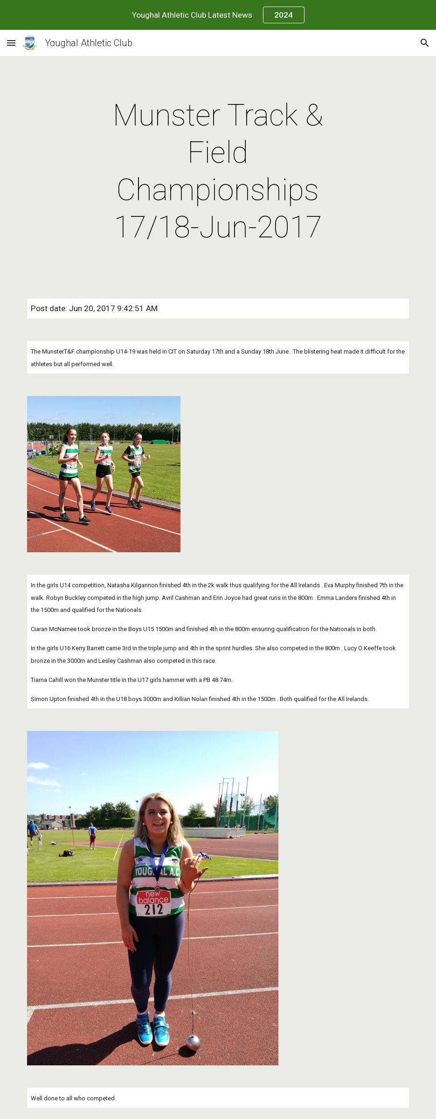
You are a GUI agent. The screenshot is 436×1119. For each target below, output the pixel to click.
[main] (217, 171)
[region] (218, 15)
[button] (11, 43)
